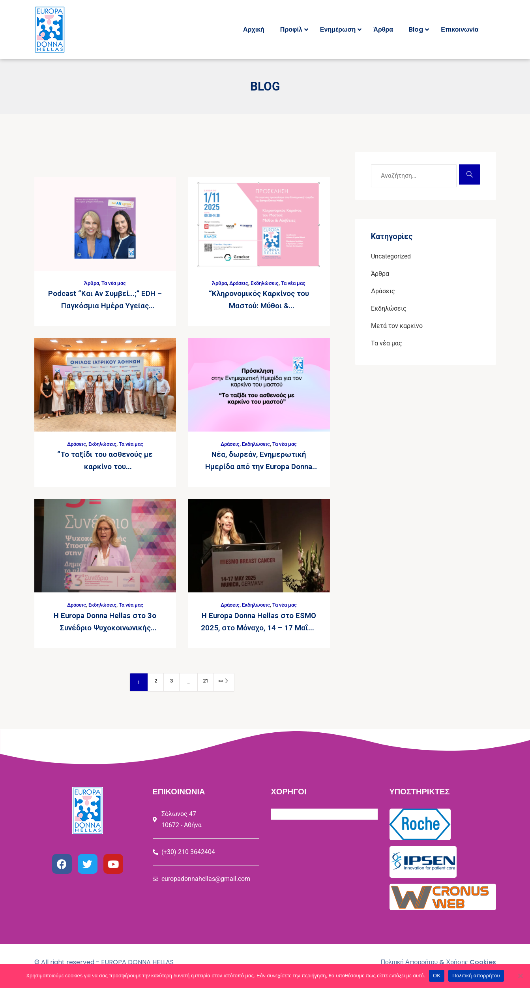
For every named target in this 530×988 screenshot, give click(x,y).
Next (227, 680)
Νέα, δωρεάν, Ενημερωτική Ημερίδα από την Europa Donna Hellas (259, 465)
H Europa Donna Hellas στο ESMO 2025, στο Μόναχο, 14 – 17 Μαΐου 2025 (258, 625)
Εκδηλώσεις (265, 283)
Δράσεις (236, 283)
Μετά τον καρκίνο (397, 326)
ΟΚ (436, 976)
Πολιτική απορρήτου (476, 976)
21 (203, 680)
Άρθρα (90, 283)
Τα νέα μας (114, 283)
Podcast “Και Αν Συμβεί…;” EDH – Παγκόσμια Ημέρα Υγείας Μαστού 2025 (105, 305)
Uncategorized (391, 256)
